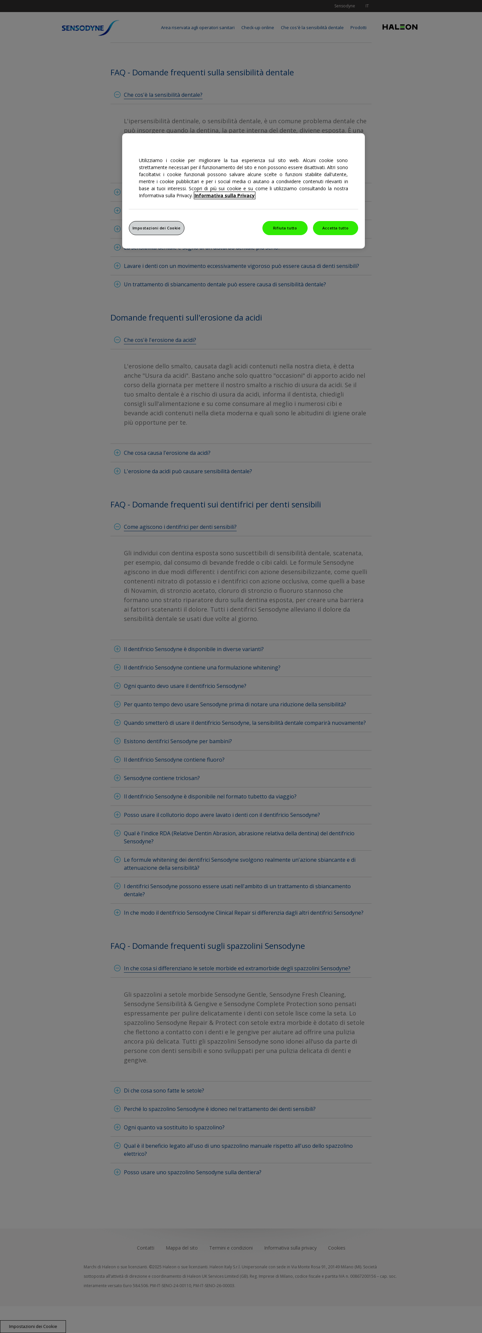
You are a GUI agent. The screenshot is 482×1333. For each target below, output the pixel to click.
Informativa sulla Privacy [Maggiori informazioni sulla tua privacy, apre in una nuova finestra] (224, 195)
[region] (243, 191)
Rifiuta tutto (285, 227)
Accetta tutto (335, 227)
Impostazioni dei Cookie (157, 227)
